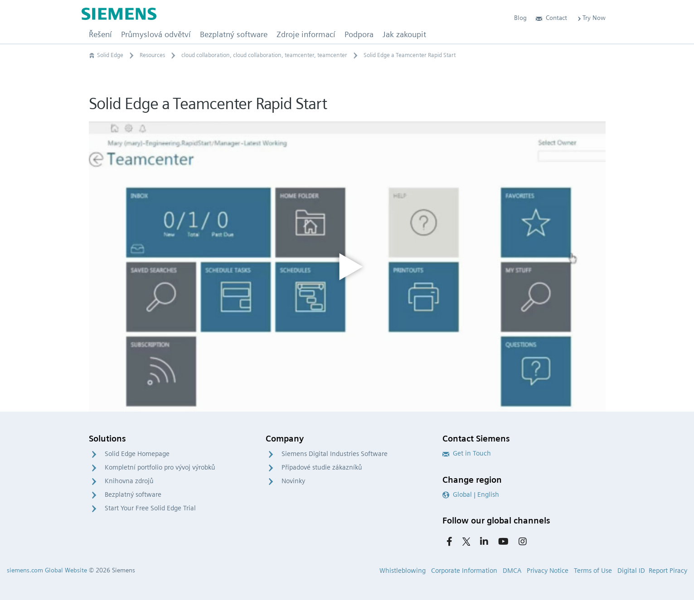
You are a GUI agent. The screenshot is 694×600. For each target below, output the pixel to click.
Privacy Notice (547, 570)
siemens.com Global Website (47, 570)
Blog (520, 17)
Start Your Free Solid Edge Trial (150, 508)
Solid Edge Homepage (137, 454)
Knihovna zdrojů (129, 481)
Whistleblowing (402, 570)
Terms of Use (593, 570)
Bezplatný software (133, 494)
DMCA (512, 570)
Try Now (591, 17)
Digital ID (631, 570)
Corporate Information (464, 570)
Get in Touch (466, 453)
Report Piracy (668, 570)
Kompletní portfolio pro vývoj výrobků (160, 467)
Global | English (470, 494)
